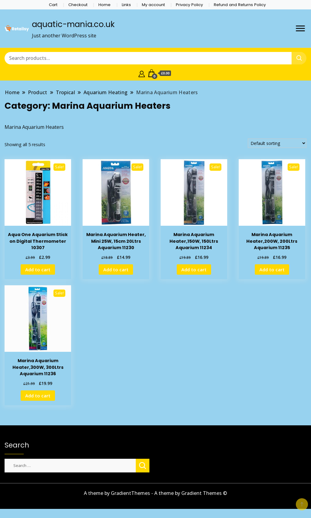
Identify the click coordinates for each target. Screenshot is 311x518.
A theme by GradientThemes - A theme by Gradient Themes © (155, 493)
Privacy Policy (189, 5)
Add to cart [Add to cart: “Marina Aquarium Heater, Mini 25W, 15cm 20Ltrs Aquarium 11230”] (115, 269)
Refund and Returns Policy (240, 5)
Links (126, 5)
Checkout (77, 5)
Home (104, 5)
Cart (53, 5)
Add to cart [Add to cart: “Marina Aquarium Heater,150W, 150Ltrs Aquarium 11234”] (194, 269)
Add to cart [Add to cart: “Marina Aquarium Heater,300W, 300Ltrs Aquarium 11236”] (37, 396)
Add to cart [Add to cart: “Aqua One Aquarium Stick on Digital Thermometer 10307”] (37, 269)
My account (153, 5)
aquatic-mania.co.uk (73, 24)
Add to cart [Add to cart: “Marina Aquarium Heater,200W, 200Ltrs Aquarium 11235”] (272, 269)
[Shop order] (277, 143)
